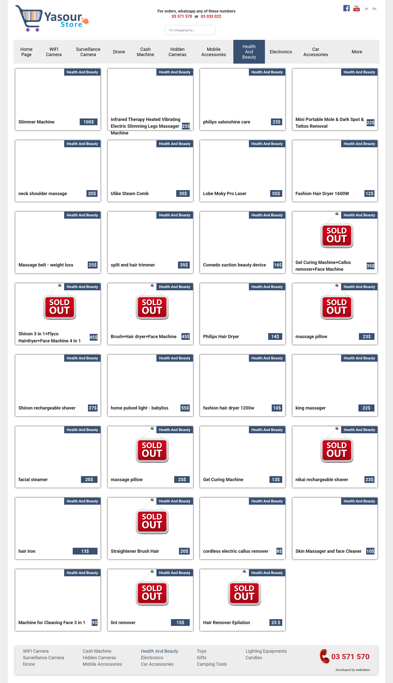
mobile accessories (213, 52)
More (357, 51)
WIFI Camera (54, 52)
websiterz (363, 670)
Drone (119, 51)
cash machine (145, 52)
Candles (254, 657)
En (374, 9)
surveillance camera (88, 52)
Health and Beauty (249, 52)
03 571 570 (350, 656)
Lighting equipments (266, 651)
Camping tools (212, 664)
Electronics (281, 51)
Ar (366, 9)
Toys (201, 651)
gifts (201, 657)
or (197, 16)
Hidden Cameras (177, 52)
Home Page (26, 52)
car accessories (315, 52)
